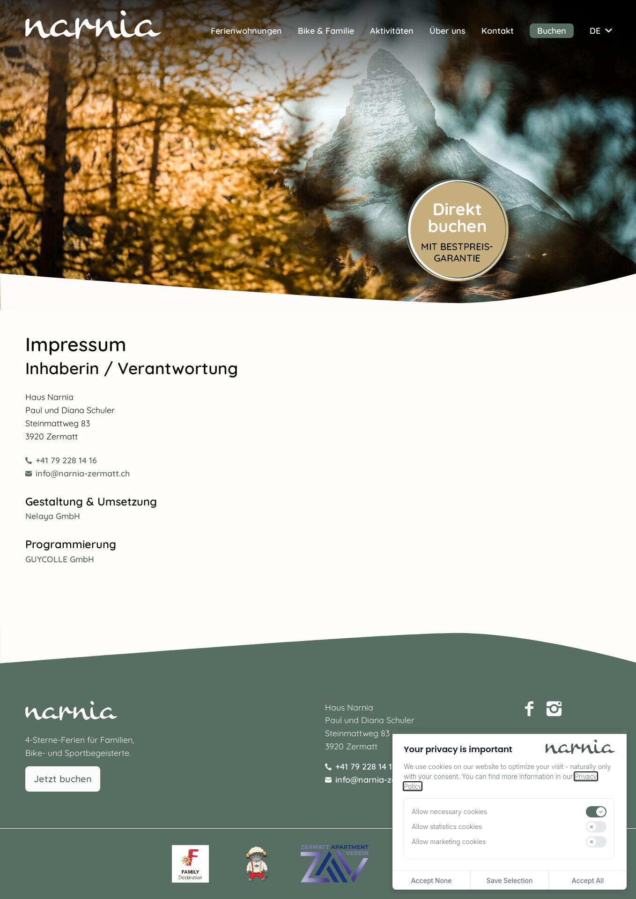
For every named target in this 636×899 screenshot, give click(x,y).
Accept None (431, 880)
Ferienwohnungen (246, 30)
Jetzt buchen (63, 779)
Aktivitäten (392, 30)
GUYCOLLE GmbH (59, 559)
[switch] (596, 811)
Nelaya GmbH (52, 516)
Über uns (447, 30)
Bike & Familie (326, 30)
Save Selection (510, 880)
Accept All (588, 880)
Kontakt (497, 30)
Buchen (551, 30)
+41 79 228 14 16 (61, 460)
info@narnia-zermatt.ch (77, 473)
